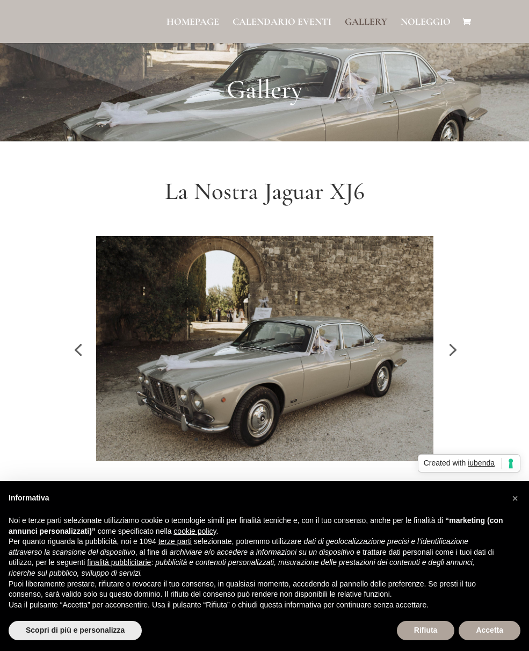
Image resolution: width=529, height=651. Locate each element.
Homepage (192, 22)
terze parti (175, 541)
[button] (515, 498)
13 (306, 439)
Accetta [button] (489, 630)
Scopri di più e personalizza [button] (75, 630)
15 (324, 439)
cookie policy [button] (194, 531)
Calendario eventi (282, 22)
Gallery (366, 22)
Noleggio (426, 22)
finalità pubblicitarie (119, 562)
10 (278, 439)
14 (315, 439)
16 (333, 439)
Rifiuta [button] (426, 630)
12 (297, 439)
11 (287, 439)
